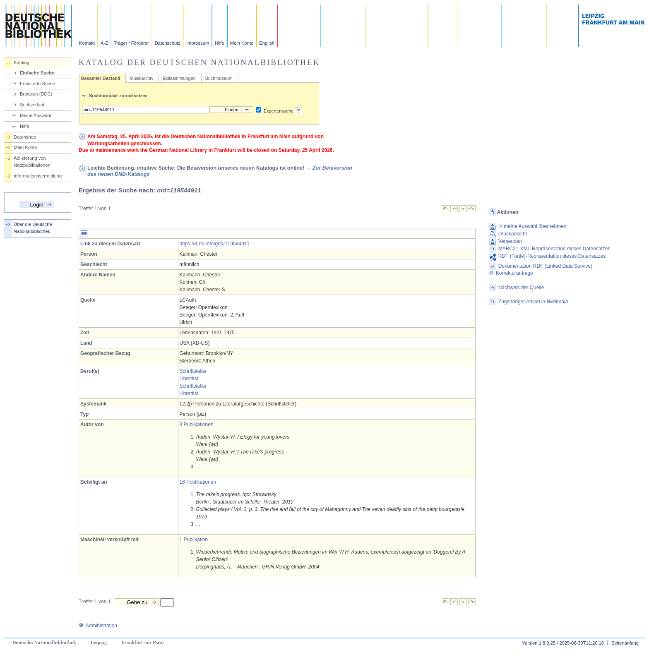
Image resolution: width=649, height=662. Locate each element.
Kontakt (87, 43)
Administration (98, 625)
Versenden (510, 241)
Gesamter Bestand (100, 78)
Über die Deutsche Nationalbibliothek (33, 228)
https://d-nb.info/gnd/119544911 (215, 244)
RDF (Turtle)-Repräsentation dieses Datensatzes (552, 256)
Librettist (189, 378)
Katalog (21, 62)
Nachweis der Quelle (521, 287)
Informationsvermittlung (38, 175)
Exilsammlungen (179, 78)
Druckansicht (512, 234)
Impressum (197, 43)
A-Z (104, 43)
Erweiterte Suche (37, 83)
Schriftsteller (193, 371)
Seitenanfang (625, 642)
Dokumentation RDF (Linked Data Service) (545, 266)
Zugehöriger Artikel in (533, 302)
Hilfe (219, 43)
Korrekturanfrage (511, 273)
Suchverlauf (32, 104)
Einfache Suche (37, 72)
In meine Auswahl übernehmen (532, 226)
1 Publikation (194, 539)
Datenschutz (167, 43)
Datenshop (25, 136)
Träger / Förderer (131, 43)
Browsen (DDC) (36, 93)
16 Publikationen (198, 482)
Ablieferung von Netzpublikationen (32, 162)
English (266, 43)
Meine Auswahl (35, 115)
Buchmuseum (219, 78)
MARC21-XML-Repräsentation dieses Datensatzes (554, 249)
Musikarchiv (141, 78)
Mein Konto (242, 43)
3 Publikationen (197, 424)
